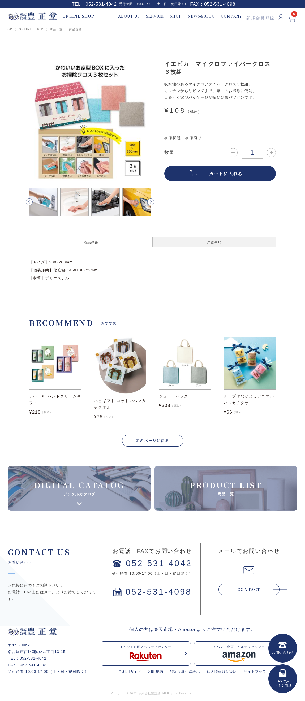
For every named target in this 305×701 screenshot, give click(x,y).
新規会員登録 (253, 16)
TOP (8, 29)
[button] (35, 202)
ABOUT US (123, 16)
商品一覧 (56, 29)
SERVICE (149, 16)
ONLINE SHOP (31, 29)
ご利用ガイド (130, 672)
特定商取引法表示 (185, 672)
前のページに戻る (153, 440)
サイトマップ (255, 672)
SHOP (169, 16)
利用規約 (155, 672)
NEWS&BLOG (194, 16)
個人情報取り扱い (222, 672)
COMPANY (225, 16)
